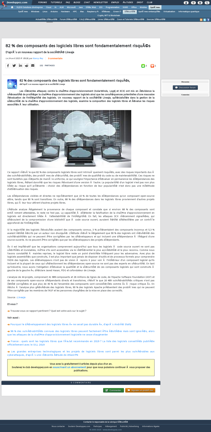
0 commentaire (55, 60)
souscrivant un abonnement (69, 369)
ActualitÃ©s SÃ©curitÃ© (46, 19)
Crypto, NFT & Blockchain (108, 15)
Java (81, 7)
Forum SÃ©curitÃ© (68, 19)
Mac (82, 12)
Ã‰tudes (127, 2)
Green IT (117, 12)
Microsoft (71, 7)
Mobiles (143, 7)
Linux (45, 12)
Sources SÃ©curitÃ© (156, 19)
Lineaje (21, 299)
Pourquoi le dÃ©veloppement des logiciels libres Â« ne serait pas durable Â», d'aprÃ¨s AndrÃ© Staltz (70, 326)
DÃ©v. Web (91, 7)
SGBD (125, 7)
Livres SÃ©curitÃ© (106, 19)
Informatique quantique (188, 12)
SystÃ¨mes (155, 7)
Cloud (48, 7)
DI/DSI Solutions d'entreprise (30, 7)
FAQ (67, 2)
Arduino (54, 12)
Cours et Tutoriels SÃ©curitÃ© (130, 19)
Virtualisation (169, 12)
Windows (35, 12)
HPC (75, 12)
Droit (139, 2)
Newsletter (100, 2)
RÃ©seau (106, 12)
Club (149, 2)
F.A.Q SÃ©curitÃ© (87, 19)
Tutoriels (56, 2)
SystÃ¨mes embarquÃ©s (149, 12)
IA (55, 7)
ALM (62, 7)
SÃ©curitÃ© (129, 12)
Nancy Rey (38, 60)
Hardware (65, 12)
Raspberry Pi (92, 12)
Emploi (115, 2)
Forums (42, 2)
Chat (87, 2)
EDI (100, 7)
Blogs (76, 2)
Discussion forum (185, 87)
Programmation (112, 7)
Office (134, 7)
